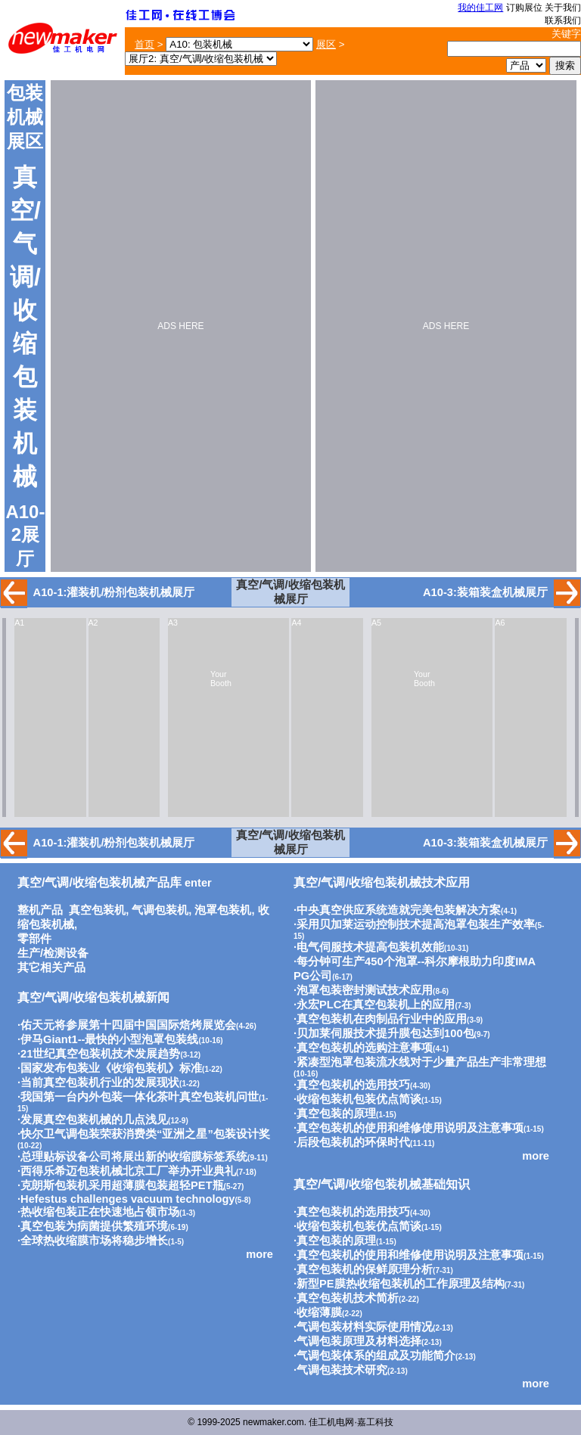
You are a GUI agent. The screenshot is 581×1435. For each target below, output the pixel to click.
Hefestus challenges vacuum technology (127, 1199)
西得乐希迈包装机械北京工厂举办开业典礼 (128, 1171)
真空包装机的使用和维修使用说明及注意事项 (410, 1128)
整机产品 (40, 910)
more (259, 1254)
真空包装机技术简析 (348, 1298)
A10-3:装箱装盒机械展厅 (485, 592)
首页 (144, 44)
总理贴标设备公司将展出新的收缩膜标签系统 (133, 1157)
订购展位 (524, 7)
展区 (326, 44)
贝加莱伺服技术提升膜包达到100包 (385, 1033)
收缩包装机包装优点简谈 (359, 1099)
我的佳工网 (480, 7)
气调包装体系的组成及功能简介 (376, 1356)
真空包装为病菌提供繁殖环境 (94, 1226)
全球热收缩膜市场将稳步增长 (94, 1241)
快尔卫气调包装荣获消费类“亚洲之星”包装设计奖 (145, 1134)
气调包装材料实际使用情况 (365, 1327)
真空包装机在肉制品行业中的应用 (382, 1019)
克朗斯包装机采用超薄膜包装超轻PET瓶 (122, 1185)
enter (114, 883)
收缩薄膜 (319, 1312)
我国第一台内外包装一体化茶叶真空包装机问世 (139, 1097)
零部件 (34, 939)
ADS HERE (180, 326)
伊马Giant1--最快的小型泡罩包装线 (109, 1039)
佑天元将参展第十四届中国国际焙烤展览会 (128, 1025)
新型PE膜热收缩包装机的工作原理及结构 (401, 1284)
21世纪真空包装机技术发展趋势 (100, 1054)
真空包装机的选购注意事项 (365, 1048)
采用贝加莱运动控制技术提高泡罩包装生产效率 (416, 924)
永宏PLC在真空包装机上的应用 (376, 1005)
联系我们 (563, 20)
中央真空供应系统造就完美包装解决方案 (399, 910)
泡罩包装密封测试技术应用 (365, 990)
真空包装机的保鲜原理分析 (365, 1269)
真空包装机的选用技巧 (353, 1085)
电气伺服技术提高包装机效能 (370, 947)
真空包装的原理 (336, 1113)
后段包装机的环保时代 (353, 1142)
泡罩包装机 (222, 910)
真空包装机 (97, 910)
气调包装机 (160, 910)
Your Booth (220, 678)
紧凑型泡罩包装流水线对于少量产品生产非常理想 (421, 1062)
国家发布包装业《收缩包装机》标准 (111, 1068)
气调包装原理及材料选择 (359, 1341)
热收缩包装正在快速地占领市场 (99, 1212)
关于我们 (563, 7)
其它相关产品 (51, 967)
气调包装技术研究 (342, 1370)
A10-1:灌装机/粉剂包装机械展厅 (114, 592)
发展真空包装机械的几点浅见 (94, 1120)
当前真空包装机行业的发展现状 (99, 1082)
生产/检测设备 (53, 953)
